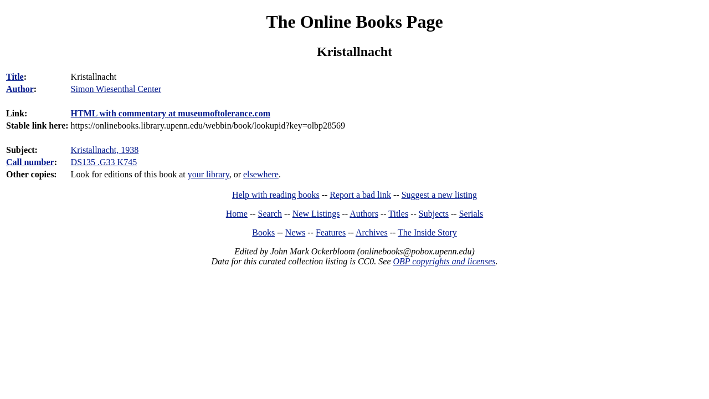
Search (270, 213)
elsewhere (261, 174)
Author (20, 89)
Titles (398, 213)
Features (331, 232)
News (295, 232)
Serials (471, 213)
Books (263, 232)
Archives (372, 232)
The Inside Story (427, 232)
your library (208, 174)
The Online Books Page (354, 22)
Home (237, 213)
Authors (364, 213)
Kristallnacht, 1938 (105, 150)
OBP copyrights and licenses (444, 261)
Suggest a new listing (439, 195)
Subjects (434, 213)
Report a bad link (360, 195)
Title (15, 76)
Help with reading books (276, 195)
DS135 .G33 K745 (104, 162)
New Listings (316, 213)
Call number (30, 162)
